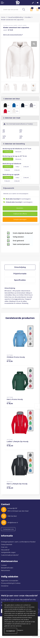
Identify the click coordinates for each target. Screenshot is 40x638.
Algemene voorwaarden (9, 580)
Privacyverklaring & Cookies (10, 583)
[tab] (19, 267)
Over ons (4, 547)
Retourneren (5, 570)
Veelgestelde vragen (8, 552)
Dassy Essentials (6, 544)
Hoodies (28, 17)
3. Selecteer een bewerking (14, 144)
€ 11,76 (9, 360)
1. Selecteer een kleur (11, 99)
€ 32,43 (10, 444)
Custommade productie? (10, 555)
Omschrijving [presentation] (20, 267)
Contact (4, 565)
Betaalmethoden (7, 568)
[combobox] (10, 9)
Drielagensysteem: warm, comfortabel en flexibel (18, 542)
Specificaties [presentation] (20, 280)
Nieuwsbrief (5, 550)
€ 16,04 (10, 402)
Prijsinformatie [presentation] (19, 274)
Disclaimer (4, 586)
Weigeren (20, 630)
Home (3, 17)
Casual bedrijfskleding (15, 17)
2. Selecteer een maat (11, 118)
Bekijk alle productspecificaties (13, 34)
